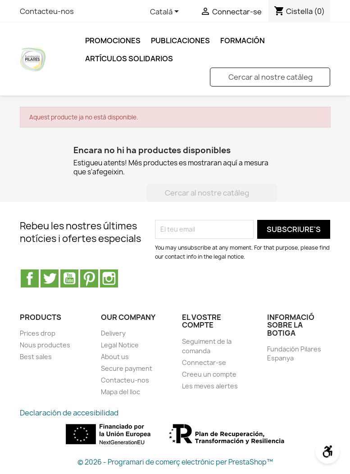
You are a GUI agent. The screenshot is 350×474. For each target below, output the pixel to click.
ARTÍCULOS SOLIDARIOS (129, 59)
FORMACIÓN (242, 41)
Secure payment (126, 368)
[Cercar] (270, 77)
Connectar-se (204, 362)
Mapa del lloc (120, 391)
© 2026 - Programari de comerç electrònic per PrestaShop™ (175, 462)
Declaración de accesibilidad (69, 413)
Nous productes (45, 345)
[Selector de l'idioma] (166, 12)
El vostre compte (201, 321)
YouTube (69, 278)
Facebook (30, 278)
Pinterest (89, 278)
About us (115, 356)
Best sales (36, 356)
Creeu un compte (209, 374)
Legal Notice (120, 345)
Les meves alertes (210, 386)
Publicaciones (180, 41)
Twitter (50, 278)
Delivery (113, 333)
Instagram (109, 278)
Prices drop (37, 333)
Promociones (113, 41)
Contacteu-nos (47, 11)
